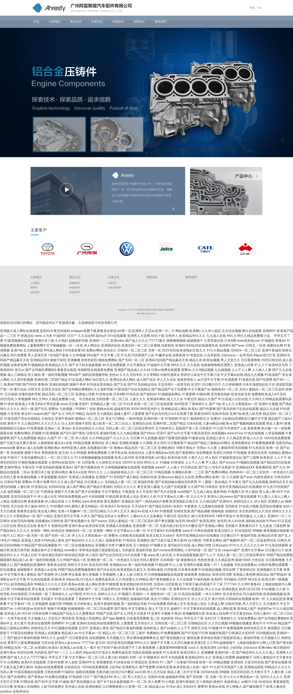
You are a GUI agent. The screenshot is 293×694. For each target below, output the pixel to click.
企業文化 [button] (97, 21)
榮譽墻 (34, 287)
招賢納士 (139, 21)
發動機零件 (74, 283)
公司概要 (35, 283)
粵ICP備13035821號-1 (146, 313)
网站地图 (181, 331)
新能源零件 (74, 292)
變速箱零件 (74, 287)
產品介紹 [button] (76, 21)
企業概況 (54, 21)
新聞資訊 (118, 21)
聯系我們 (160, 21)
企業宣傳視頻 (114, 287)
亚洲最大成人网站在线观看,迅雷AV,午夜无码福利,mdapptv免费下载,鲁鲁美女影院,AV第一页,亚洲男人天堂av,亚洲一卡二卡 (87, 331)
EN (259, 7)
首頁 (36, 21)
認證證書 (35, 292)
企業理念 (112, 283)
